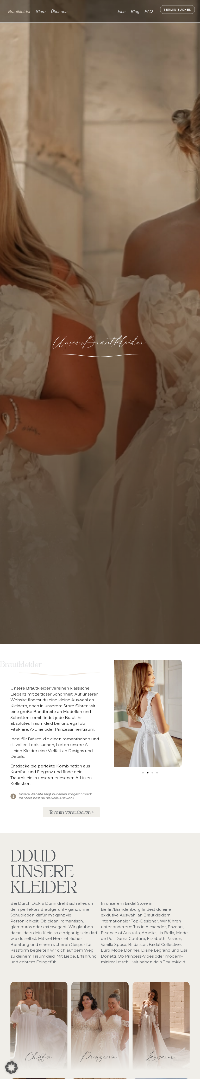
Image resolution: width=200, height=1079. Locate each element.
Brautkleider (19, 11)
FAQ (148, 11)
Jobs (120, 11)
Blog (134, 11)
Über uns (59, 11)
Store (40, 11)
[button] (143, 772)
